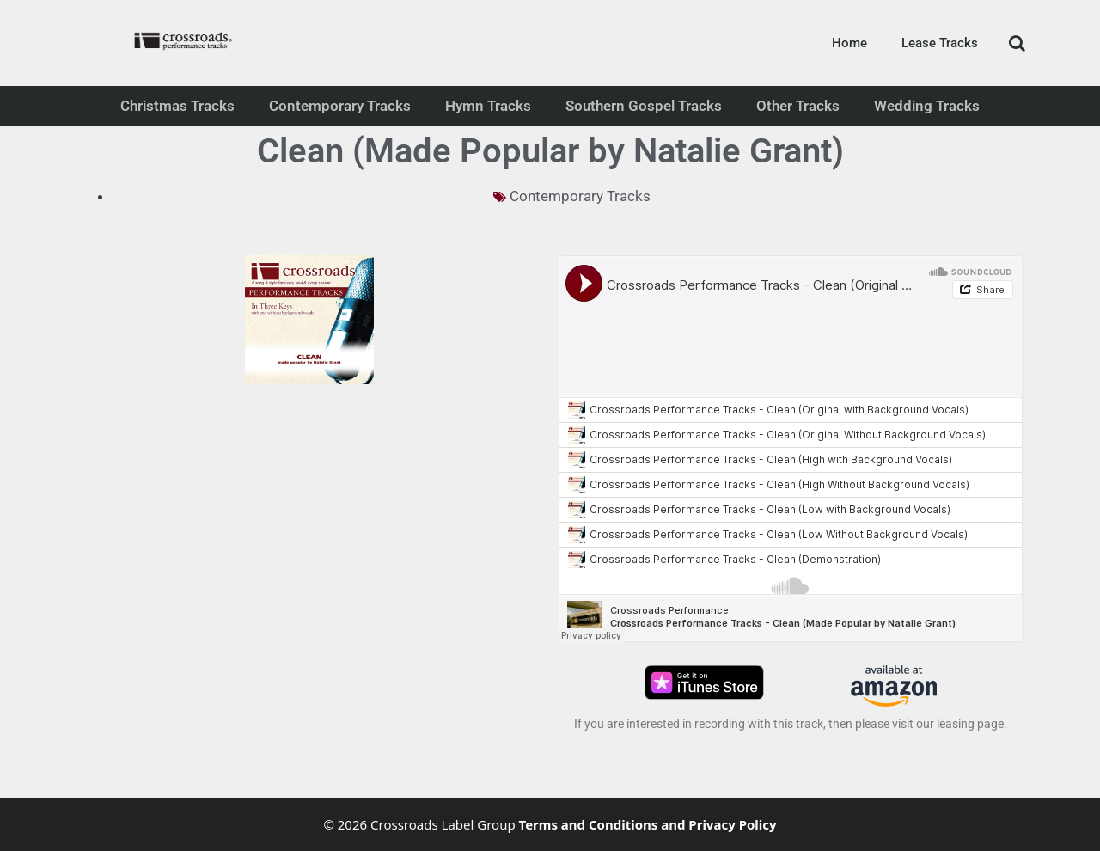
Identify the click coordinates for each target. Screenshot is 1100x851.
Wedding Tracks (927, 105)
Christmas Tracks (177, 105)
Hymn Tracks (488, 105)
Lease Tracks (939, 43)
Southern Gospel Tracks (643, 105)
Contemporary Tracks (340, 105)
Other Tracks (798, 105)
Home (849, 43)
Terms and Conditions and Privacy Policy (648, 824)
